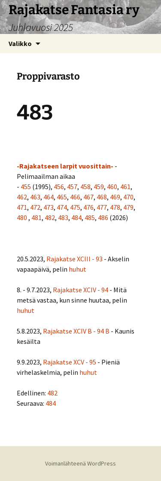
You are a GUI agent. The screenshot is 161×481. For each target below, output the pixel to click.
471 (22, 207)
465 (62, 197)
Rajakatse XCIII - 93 (74, 258)
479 (128, 207)
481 (36, 217)
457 (72, 186)
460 (112, 186)
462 (22, 197)
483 (63, 217)
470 (128, 197)
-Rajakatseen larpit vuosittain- (65, 166)
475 (75, 207)
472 (35, 207)
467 (88, 197)
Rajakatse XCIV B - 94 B (76, 331)
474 (62, 207)
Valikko (20, 43)
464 (48, 197)
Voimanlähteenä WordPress (80, 463)
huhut (77, 269)
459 (99, 186)
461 (125, 186)
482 (50, 217)
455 (26, 186)
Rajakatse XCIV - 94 (80, 289)
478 (115, 207)
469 (115, 197)
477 (102, 207)
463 (35, 197)
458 (85, 186)
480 (22, 217)
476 (88, 207)
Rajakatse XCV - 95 (69, 362)
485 (90, 217)
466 (75, 197)
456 (59, 186)
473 (48, 207)
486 (103, 217)
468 (102, 197)
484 (76, 217)
